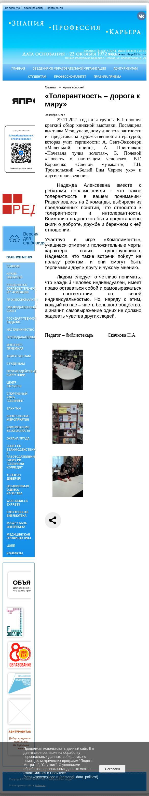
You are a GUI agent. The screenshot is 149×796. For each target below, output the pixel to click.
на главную (12, 8)
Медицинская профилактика (19, 536)
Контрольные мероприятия (18, 418)
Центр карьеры (14, 384)
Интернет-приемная (15, 346)
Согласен (112, 769)
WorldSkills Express (17, 502)
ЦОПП (11, 546)
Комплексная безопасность (18, 429)
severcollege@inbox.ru (131, 54)
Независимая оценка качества (18, 490)
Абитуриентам (126, 68)
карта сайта (55, 8)
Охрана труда (18, 438)
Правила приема (107, 77)
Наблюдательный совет (21, 309)
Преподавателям (21, 337)
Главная (18, 68)
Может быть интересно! (17, 525)
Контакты (15, 553)
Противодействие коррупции (21, 373)
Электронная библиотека (17, 514)
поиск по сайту (33, 8)
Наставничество (20, 330)
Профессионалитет (70, 77)
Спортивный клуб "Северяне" (17, 397)
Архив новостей (14, 275)
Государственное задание (21, 320)
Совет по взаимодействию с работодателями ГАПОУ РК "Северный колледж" (21, 456)
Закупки (14, 408)
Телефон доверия (14, 476)
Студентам (37, 77)
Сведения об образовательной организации (69, 68)
